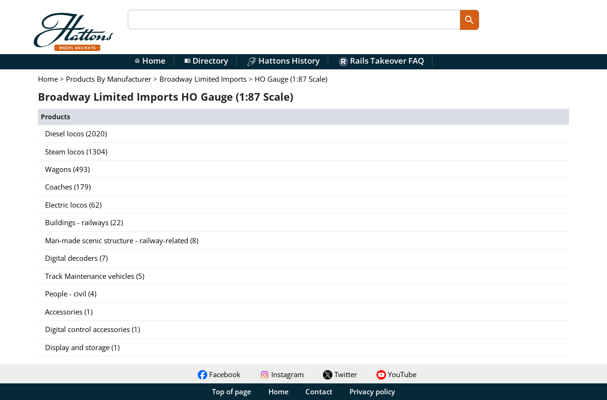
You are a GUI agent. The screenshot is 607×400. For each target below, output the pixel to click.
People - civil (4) (70, 293)
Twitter (340, 374)
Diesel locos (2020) (76, 133)
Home (150, 60)
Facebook (219, 374)
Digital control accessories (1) (92, 329)
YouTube (396, 374)
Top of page (231, 391)
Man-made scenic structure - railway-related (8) (121, 240)
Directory (206, 60)
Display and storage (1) (82, 347)
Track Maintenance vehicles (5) (94, 276)
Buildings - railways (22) (84, 222)
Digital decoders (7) (76, 258)
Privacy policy (372, 391)
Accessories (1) (68, 311)
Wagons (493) (67, 169)
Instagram (282, 374)
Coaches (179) (68, 186)
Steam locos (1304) (76, 151)
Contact (318, 391)
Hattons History (283, 60)
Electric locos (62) (73, 205)
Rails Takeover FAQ (381, 60)
